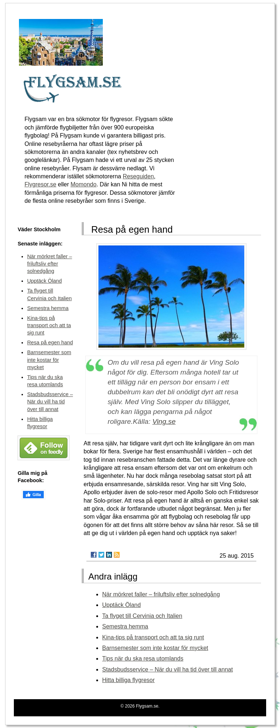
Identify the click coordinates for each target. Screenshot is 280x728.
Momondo (83, 184)
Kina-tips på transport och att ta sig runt (153, 637)
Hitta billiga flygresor (128, 680)
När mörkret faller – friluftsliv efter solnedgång (161, 594)
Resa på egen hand (50, 342)
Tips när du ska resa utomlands (142, 658)
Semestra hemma (125, 626)
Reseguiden (138, 176)
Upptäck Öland (121, 605)
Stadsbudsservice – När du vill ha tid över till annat (167, 669)
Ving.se (164, 421)
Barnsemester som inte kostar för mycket (155, 648)
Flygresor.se (40, 184)
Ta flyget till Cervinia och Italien (142, 616)
